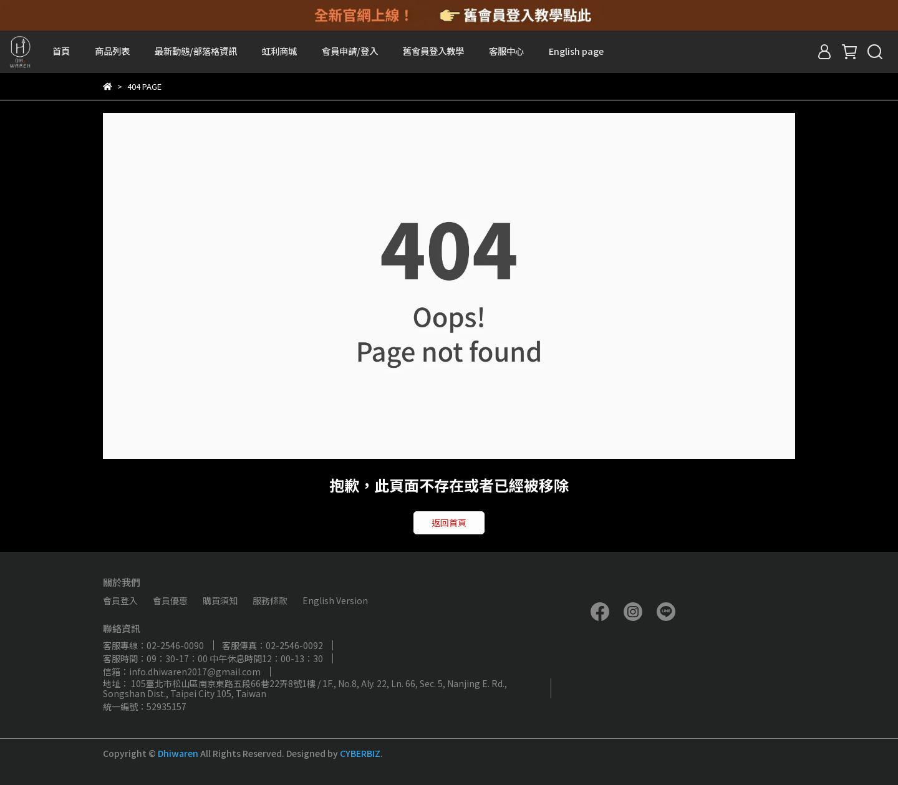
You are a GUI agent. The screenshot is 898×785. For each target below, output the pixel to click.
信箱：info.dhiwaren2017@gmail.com (182, 671)
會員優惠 (170, 600)
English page (576, 51)
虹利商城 (279, 51)
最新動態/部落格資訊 (196, 51)
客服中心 (506, 51)
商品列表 (112, 51)
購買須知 (220, 600)
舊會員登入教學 (433, 51)
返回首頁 (449, 522)
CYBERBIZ (360, 753)
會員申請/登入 (350, 51)
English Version (335, 600)
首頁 (61, 51)
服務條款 (270, 600)
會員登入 (120, 600)
